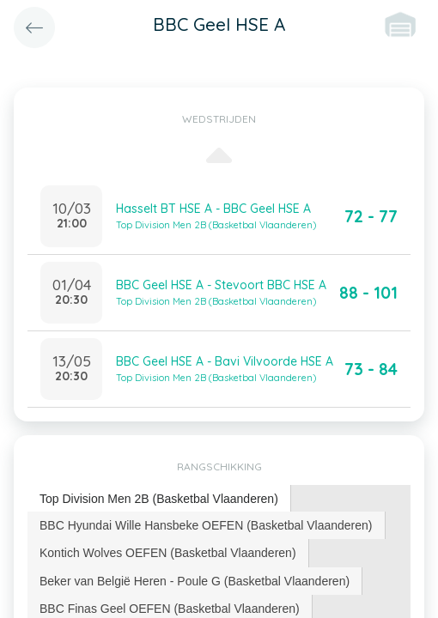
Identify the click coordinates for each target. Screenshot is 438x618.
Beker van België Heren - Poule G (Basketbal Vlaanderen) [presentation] (195, 581)
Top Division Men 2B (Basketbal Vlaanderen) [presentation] (159, 499)
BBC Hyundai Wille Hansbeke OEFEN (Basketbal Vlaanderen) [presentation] (206, 525)
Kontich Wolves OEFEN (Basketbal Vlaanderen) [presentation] (168, 553)
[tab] (159, 499)
